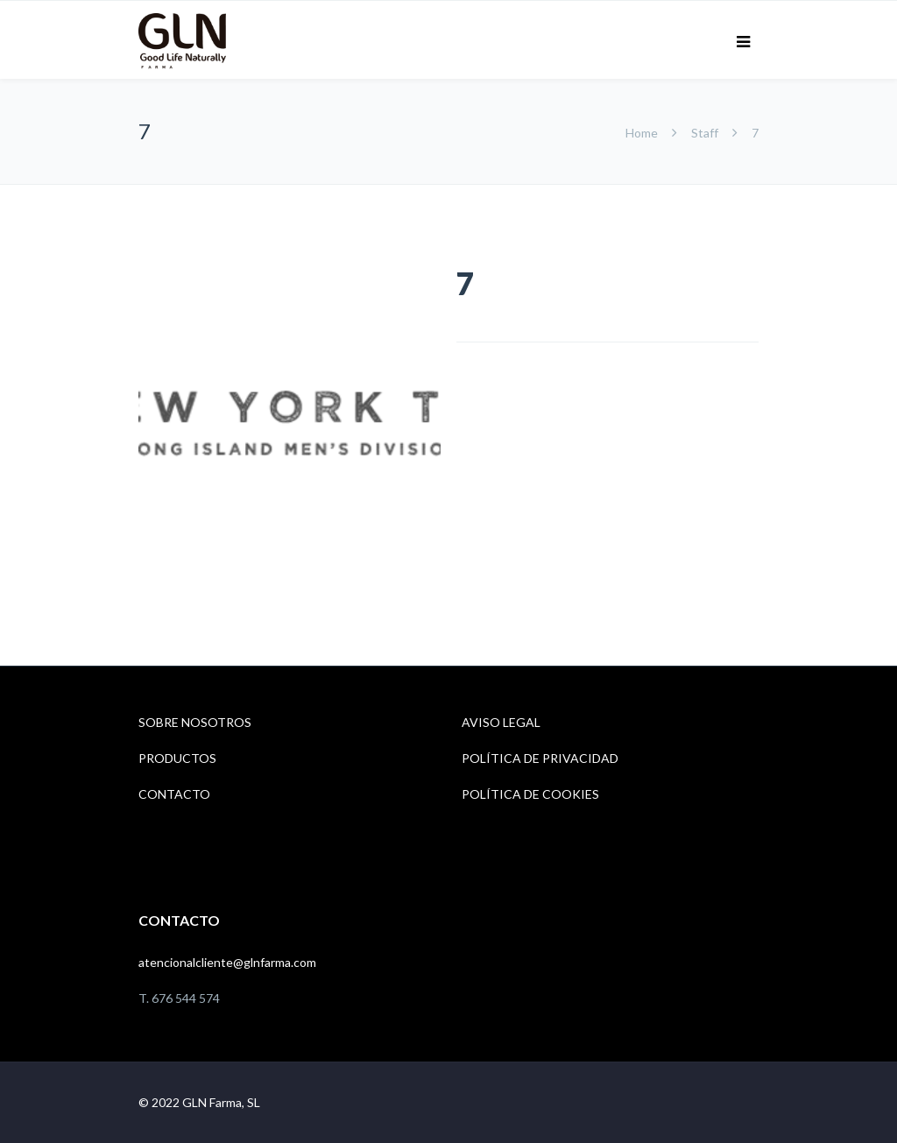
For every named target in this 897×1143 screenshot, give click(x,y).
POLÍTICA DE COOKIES (530, 794)
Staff (705, 132)
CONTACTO (174, 794)
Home (642, 132)
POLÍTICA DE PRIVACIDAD (540, 758)
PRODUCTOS (177, 758)
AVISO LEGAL (501, 722)
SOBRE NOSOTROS (194, 722)
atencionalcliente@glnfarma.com (227, 962)
